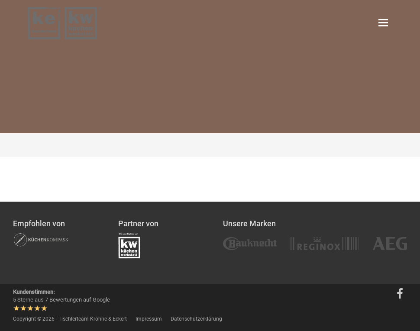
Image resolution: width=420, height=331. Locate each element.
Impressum (149, 319)
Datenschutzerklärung (196, 319)
